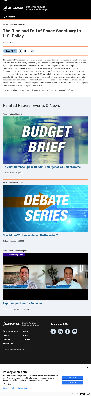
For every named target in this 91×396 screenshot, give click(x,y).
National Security (17, 24)
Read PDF (10, 51)
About (25, 335)
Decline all (73, 382)
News (25, 331)
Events (6, 335)
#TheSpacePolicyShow (63, 90)
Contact (26, 339)
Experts (6, 339)
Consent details (8, 388)
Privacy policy (23, 388)
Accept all (72, 378)
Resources (8, 343)
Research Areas (10, 331)
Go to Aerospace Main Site (14, 349)
